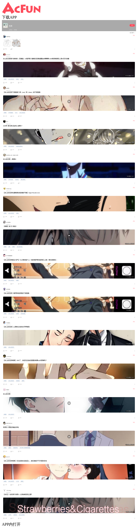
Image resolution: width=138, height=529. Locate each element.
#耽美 (22, 481)
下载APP (9, 17)
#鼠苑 (9, 447)
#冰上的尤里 (11, 79)
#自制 (17, 313)
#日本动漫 (23, 313)
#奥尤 (17, 79)
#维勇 (5, 79)
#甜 (9, 246)
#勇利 (23, 380)
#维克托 (17, 179)
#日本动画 (10, 179)
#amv (16, 112)
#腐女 (17, 213)
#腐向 (13, 246)
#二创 (17, 481)
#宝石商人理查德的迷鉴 (25, 447)
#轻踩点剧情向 (19, 146)
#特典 (22, 79)
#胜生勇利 (23, 179)
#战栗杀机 (15, 447)
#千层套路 (10, 112)
